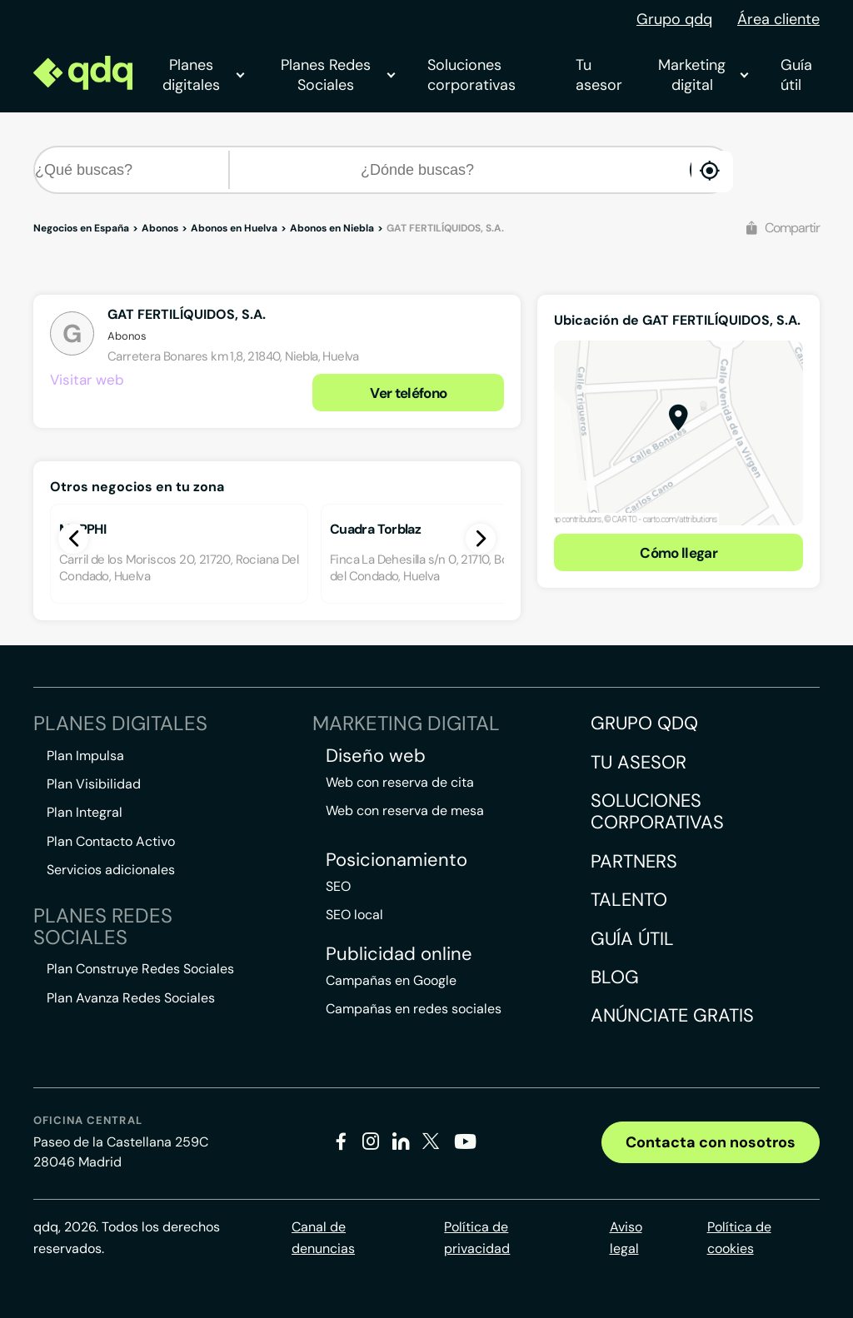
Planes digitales (203, 75)
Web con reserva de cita (400, 782)
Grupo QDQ (644, 723)
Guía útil (796, 75)
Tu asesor (599, 75)
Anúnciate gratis (672, 1015)
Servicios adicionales (111, 869)
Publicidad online (399, 954)
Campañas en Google (391, 980)
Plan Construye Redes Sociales (140, 968)
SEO (338, 886)
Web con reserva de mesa (405, 810)
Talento (629, 900)
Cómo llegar (678, 553)
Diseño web (376, 756)
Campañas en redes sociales (413, 1008)
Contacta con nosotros (711, 1142)
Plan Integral (84, 812)
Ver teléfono (408, 393)
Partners (634, 861)
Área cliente (778, 19)
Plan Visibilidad (94, 784)
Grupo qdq (674, 19)
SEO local (354, 914)
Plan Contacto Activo (111, 841)
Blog (615, 977)
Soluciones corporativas (471, 75)
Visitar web (87, 380)
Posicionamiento (396, 860)
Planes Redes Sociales (337, 75)
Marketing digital (702, 75)
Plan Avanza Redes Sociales (131, 998)
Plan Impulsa (85, 755)
